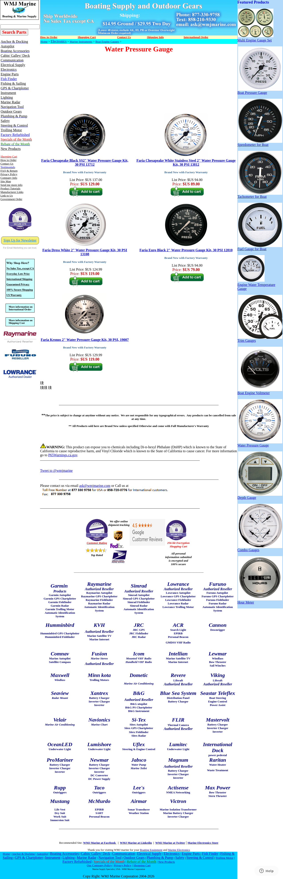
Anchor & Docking (23, 853)
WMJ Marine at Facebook (99, 842)
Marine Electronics (179, 849)
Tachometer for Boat (259, 195)
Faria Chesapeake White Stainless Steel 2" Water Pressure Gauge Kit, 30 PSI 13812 (186, 162)
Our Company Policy (99, 865)
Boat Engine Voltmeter (259, 391)
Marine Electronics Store (202, 842)
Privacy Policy (122, 865)
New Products (166, 861)
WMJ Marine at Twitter (170, 842)
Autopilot (42, 853)
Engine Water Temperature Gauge (256, 285)
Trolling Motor (224, 857)
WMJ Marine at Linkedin (136, 842)
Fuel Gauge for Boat (259, 247)
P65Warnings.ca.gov (62, 455)
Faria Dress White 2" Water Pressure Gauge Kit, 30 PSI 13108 (84, 252)
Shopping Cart (141, 865)
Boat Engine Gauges (107, 41)
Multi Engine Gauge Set (255, 38)
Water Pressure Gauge (259, 443)
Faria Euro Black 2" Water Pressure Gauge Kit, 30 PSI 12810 (185, 250)
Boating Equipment (151, 849)
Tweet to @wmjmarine (56, 470)
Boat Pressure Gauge (259, 91)
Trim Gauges (259, 339)
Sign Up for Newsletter (20, 240)
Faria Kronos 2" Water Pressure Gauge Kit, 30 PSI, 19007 (85, 340)
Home (44, 41)
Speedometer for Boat (259, 143)
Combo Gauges (259, 548)
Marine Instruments (81, 41)
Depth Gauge (259, 496)
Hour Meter (259, 600)
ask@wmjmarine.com (94, 486)
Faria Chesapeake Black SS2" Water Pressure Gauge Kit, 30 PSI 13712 (84, 162)
